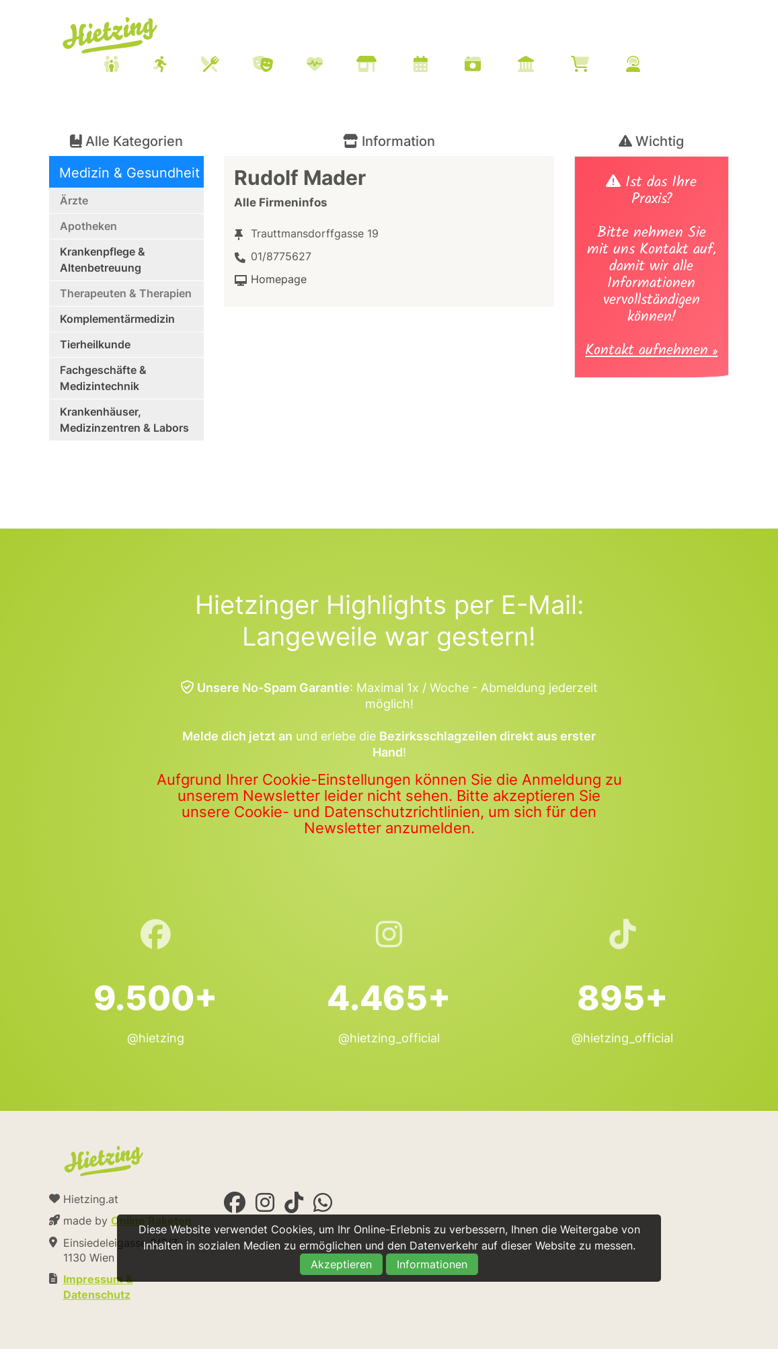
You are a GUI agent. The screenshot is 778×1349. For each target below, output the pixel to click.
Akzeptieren (341, 1264)
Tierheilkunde (95, 344)
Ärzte (74, 200)
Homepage (279, 279)
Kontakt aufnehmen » (651, 352)
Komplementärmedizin (117, 318)
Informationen (432, 1264)
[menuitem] (389, 66)
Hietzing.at (111, 35)
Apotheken (88, 226)
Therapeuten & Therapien (126, 293)
